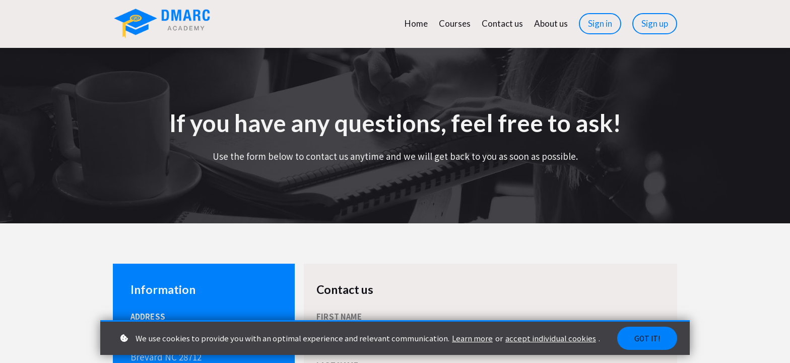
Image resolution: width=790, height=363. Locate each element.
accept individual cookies (550, 338)
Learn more (472, 338)
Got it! (647, 338)
